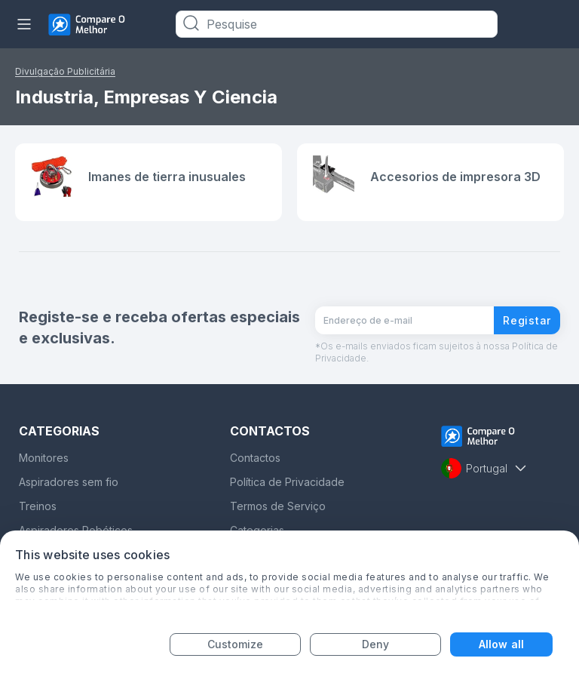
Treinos (38, 506)
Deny (375, 644)
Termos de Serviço (278, 506)
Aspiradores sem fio (68, 481)
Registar (527, 320)
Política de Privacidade (287, 481)
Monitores (44, 457)
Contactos (255, 457)
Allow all (501, 644)
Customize (235, 644)
